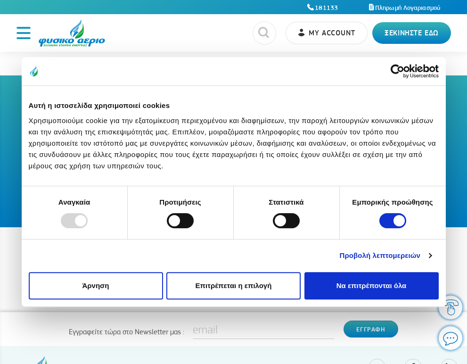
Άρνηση (95, 285)
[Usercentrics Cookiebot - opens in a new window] (397, 71)
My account (332, 32)
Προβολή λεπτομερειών (380, 255)
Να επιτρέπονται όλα (371, 285)
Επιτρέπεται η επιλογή (234, 285)
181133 (326, 7)
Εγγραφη (370, 329)
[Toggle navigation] (23, 33)
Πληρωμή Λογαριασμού (407, 7)
